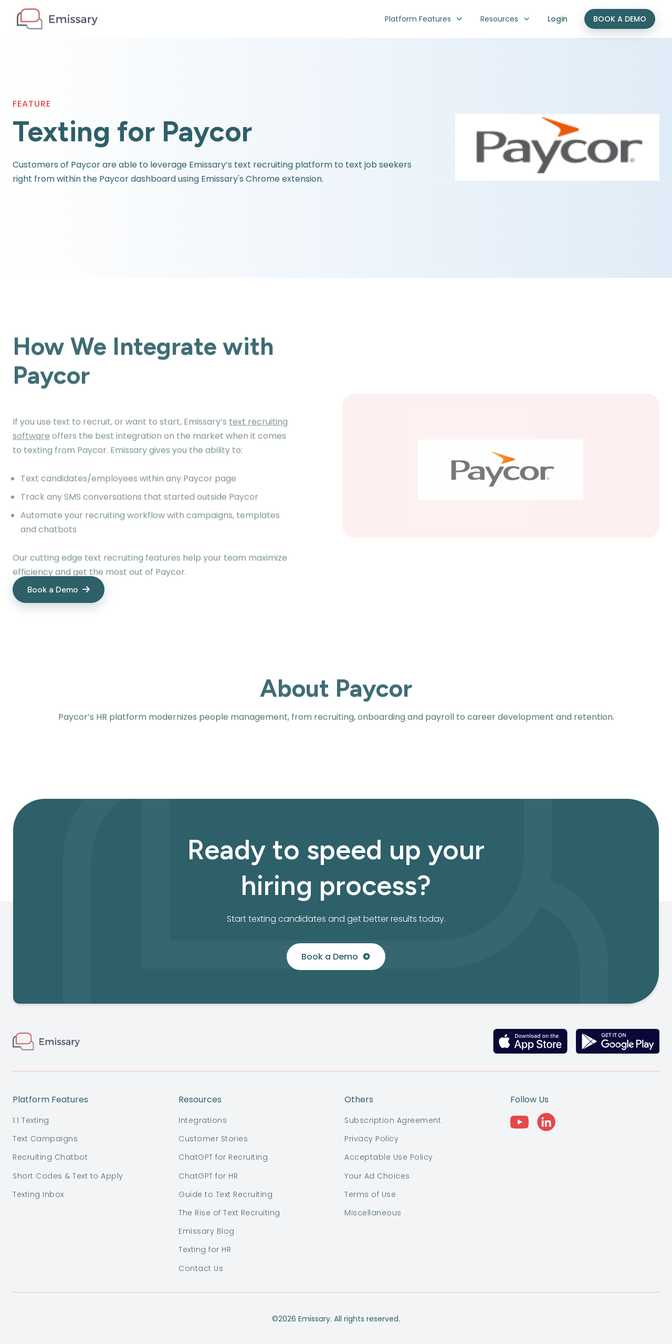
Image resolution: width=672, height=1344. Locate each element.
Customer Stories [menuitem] (213, 1138)
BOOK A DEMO (619, 19)
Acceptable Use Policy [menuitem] (388, 1157)
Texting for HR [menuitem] (204, 1249)
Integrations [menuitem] (202, 1120)
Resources (505, 19)
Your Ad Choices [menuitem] (377, 1176)
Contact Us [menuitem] (200, 1268)
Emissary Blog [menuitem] (206, 1231)
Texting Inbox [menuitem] (38, 1194)
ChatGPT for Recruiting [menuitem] (223, 1157)
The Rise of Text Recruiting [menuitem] (229, 1212)
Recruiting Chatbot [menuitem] (50, 1157)
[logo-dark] (57, 18)
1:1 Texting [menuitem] (31, 1120)
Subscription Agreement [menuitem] (392, 1120)
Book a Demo (336, 957)
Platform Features (424, 19)
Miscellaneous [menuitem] (373, 1212)
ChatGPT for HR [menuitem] (208, 1176)
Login (558, 19)
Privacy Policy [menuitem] (371, 1138)
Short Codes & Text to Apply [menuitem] (68, 1176)
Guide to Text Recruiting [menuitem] (225, 1194)
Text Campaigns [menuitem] (45, 1138)
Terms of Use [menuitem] (370, 1194)
